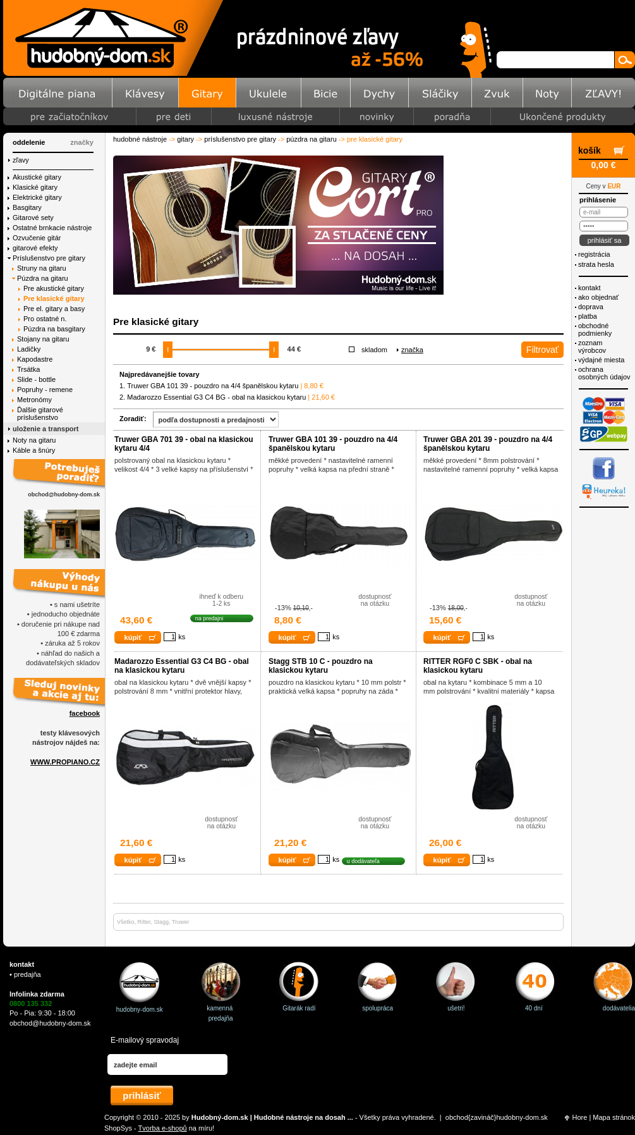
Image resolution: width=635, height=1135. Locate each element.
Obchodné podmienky (595, 329)
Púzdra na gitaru (311, 139)
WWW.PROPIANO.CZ (65, 762)
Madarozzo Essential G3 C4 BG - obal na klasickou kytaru (216, 397)
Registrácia (594, 254)
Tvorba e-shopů (162, 1128)
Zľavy (21, 160)
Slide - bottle (36, 379)
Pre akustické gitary (53, 288)
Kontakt (589, 287)
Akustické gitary (37, 177)
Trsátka (28, 369)
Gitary (185, 139)
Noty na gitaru (34, 440)
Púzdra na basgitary (54, 329)
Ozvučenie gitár (37, 238)
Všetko (126, 922)
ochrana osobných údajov (604, 373)
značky (82, 142)
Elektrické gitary (37, 197)
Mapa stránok (614, 1117)
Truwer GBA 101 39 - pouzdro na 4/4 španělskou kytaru (212, 386)
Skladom (374, 349)
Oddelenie (29, 142)
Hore (580, 1117)
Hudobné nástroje (140, 139)
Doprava (590, 306)
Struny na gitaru (41, 268)
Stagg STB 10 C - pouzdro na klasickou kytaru (321, 666)
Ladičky (28, 349)
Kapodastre (34, 359)
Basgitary (27, 207)
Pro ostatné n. (45, 318)
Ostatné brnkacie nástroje (52, 227)
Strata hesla (596, 264)
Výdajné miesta (601, 360)
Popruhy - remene (45, 389)
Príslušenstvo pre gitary (240, 139)
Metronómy (34, 399)
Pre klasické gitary (54, 298)
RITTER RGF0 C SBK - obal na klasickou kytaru (477, 666)
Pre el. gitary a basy (54, 308)
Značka (412, 349)
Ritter (144, 922)
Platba (587, 316)
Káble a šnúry (34, 450)
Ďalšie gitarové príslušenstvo (40, 413)
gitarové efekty (35, 248)
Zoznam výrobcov (592, 346)
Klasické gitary (35, 187)
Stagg (161, 922)
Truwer (181, 922)
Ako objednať (598, 297)
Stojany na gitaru (43, 339)
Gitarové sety (33, 217)
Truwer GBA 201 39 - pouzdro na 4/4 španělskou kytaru (487, 444)
